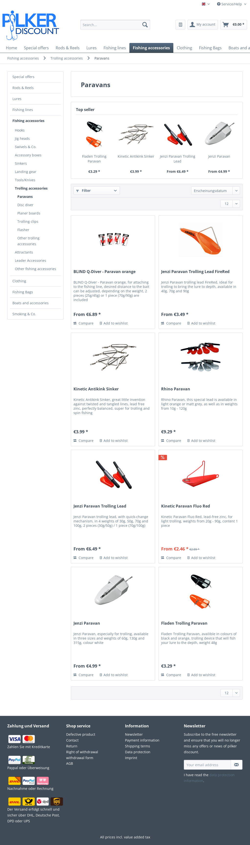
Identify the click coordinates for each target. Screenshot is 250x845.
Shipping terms (137, 746)
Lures (16, 98)
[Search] (145, 25)
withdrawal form (79, 757)
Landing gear (25, 171)
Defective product (80, 734)
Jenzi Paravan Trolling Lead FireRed (195, 271)
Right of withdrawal (82, 752)
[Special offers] (36, 48)
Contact (72, 740)
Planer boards (28, 213)
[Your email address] (207, 765)
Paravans (25, 196)
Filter (83, 190)
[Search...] (115, 25)
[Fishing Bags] (210, 48)
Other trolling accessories (28, 241)
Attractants (24, 252)
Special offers (23, 76)
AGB (69, 763)
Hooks (20, 130)
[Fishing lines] (114, 48)
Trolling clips (27, 221)
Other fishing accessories (35, 268)
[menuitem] (115, 27)
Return (71, 746)
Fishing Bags (22, 292)
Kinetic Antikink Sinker (136, 156)
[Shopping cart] (233, 25)
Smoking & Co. (24, 314)
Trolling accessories (31, 188)
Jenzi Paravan (219, 156)
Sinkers (21, 163)
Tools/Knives (25, 180)
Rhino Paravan (175, 389)
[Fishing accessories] (151, 48)
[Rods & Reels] (67, 48)
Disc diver (25, 205)
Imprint (131, 757)
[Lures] (91, 48)
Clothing (19, 281)
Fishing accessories (28, 120)
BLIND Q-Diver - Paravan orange (104, 271)
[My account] (203, 25)
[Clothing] (184, 48)
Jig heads (22, 138)
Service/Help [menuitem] (230, 4)
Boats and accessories (30, 303)
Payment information (142, 740)
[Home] (11, 48)
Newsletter (134, 734)
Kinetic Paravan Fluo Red (185, 506)
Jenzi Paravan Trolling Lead (177, 158)
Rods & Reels (23, 87)
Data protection (137, 752)
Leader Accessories (30, 260)
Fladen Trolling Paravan (94, 158)
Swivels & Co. (25, 146)
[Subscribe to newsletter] (236, 765)
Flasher (23, 229)
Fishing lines (22, 109)
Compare (83, 323)
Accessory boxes (28, 155)
